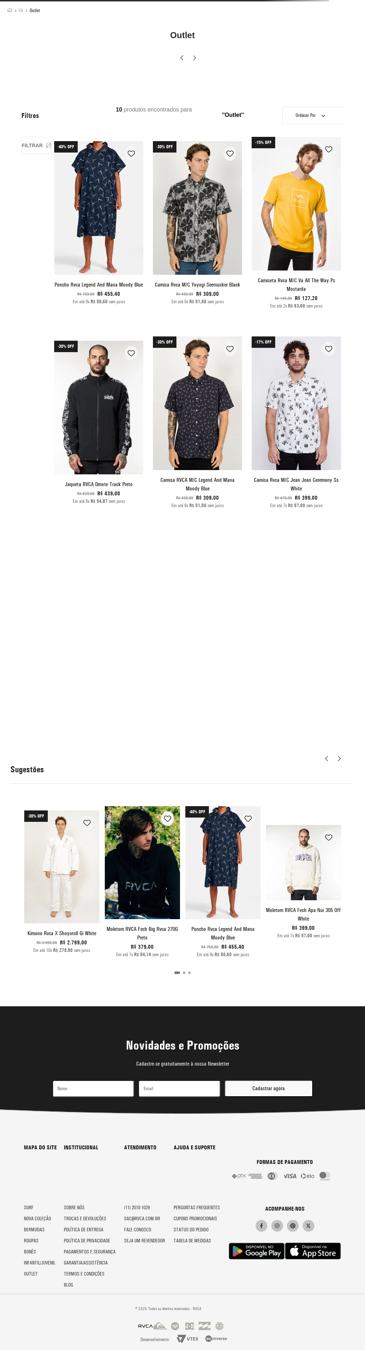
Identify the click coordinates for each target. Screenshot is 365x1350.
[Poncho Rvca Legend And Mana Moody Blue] (98, 225)
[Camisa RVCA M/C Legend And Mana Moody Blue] (197, 424)
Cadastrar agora (268, 1088)
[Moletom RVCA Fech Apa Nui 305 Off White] (303, 884)
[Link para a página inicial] (9, 11)
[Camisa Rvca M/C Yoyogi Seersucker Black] (197, 225)
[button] (177, 973)
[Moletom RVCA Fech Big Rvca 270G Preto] (142, 884)
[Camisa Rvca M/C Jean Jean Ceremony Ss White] (296, 424)
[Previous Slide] (182, 58)
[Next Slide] (194, 56)
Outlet (35, 11)
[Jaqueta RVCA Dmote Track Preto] (98, 424)
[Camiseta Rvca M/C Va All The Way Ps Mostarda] (296, 225)
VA (21, 11)
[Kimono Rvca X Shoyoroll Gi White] (61, 884)
